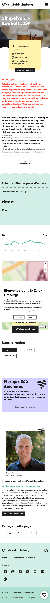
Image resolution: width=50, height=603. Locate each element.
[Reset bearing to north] (45, 270)
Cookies (5, 593)
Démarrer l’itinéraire (25, 70)
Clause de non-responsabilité (12, 598)
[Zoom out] (45, 267)
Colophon (31, 598)
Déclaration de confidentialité (23, 593)
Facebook (21, 533)
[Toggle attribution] (45, 327)
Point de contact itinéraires (13, 513)
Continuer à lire (25, 162)
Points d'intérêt (27, 350)
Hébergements (9, 356)
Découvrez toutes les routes (25, 407)
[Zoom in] (45, 263)
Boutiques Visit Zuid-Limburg (24, 557)
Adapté (32, 317)
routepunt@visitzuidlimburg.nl (16, 158)
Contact (5, 557)
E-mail (41, 533)
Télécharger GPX (21, 57)
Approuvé (18, 317)
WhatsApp (7, 533)
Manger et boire (9, 350)
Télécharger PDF (21, 54)
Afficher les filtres (25, 329)
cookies (37, 311)
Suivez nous (6, 565)
